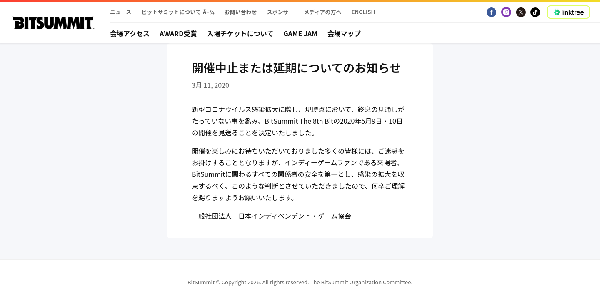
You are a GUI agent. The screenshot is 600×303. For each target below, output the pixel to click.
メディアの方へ (322, 12)
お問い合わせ (240, 12)
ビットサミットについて (171, 12)
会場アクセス (130, 33)
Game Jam (300, 33)
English (363, 12)
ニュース (120, 12)
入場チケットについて (240, 33)
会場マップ (344, 33)
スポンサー (280, 12)
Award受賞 (178, 33)
